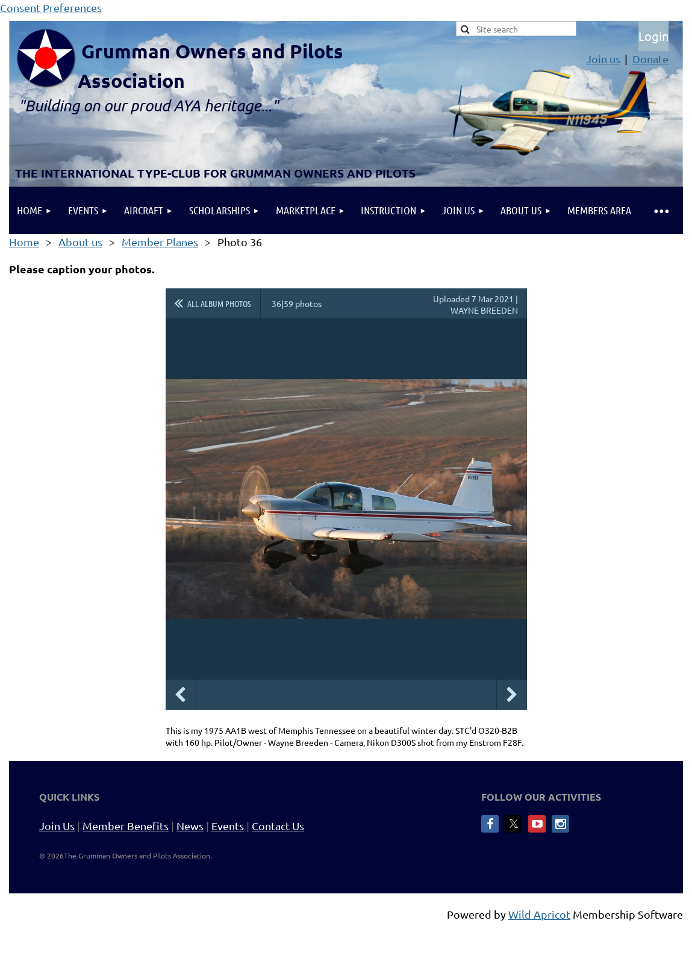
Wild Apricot (539, 914)
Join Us (57, 825)
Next (512, 695)
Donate (650, 58)
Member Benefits (126, 825)
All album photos (219, 303)
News (190, 825)
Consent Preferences (51, 7)
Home (24, 241)
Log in (653, 36)
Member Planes (160, 241)
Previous (181, 695)
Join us (603, 58)
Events (227, 825)
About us (80, 241)
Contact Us (278, 825)
